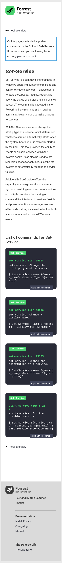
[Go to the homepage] (26, 14)
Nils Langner (38, 498)
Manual (19, 531)
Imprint (20, 503)
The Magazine (23, 549)
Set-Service (17, 253)
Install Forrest (23, 521)
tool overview (18, 30)
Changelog (21, 526)
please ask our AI (27, 56)
